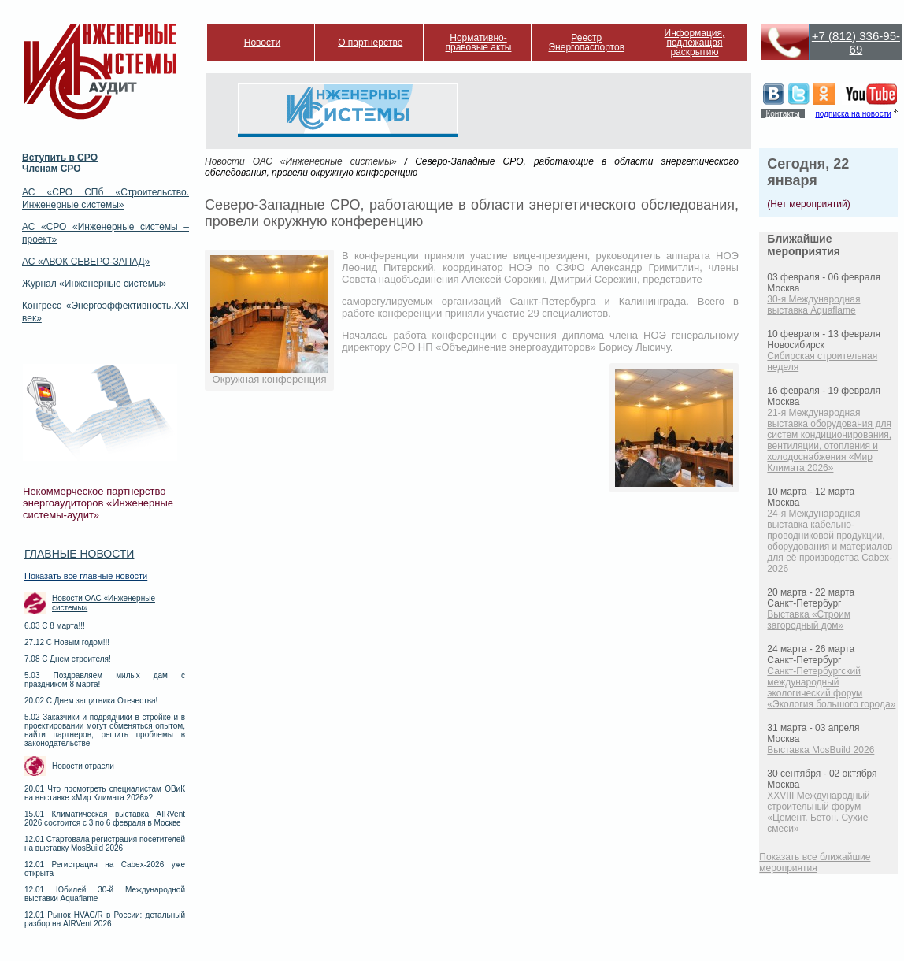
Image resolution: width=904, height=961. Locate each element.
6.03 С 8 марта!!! (54, 625)
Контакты (782, 113)
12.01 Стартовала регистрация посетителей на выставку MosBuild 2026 (104, 843)
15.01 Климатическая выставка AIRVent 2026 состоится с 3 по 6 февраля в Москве (104, 818)
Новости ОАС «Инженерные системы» (103, 603)
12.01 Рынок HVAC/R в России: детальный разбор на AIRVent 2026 (104, 919)
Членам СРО (51, 168)
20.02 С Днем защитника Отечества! (90, 700)
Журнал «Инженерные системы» (94, 283)
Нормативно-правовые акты (479, 42)
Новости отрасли (83, 766)
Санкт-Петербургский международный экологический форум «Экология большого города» (831, 688)
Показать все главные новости (85, 576)
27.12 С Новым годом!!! (66, 642)
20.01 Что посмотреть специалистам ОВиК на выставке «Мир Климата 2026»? (104, 793)
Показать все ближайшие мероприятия (814, 863)
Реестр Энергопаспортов (586, 42)
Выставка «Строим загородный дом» (808, 620)
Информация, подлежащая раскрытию (695, 43)
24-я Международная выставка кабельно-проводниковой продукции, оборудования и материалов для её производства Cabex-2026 (829, 541)
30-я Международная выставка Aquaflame (813, 305)
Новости (262, 42)
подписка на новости (853, 113)
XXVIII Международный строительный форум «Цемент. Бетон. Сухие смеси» (818, 812)
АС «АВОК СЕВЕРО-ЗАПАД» (86, 261)
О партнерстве (370, 42)
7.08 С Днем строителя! (67, 659)
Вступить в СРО (60, 157)
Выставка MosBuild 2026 (820, 749)
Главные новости (79, 553)
